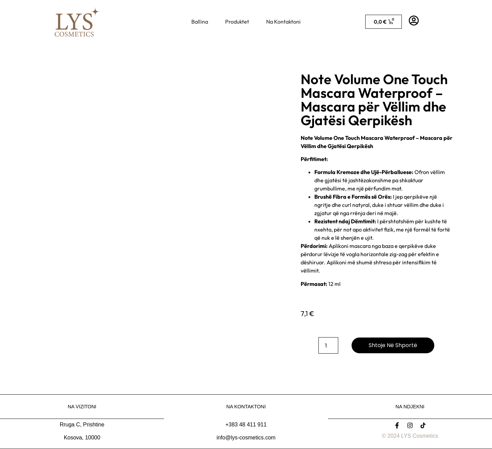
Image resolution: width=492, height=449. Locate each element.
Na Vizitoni (82, 406)
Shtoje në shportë (393, 345)
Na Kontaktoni (283, 21)
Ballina (199, 21)
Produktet (237, 21)
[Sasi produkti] (328, 345)
